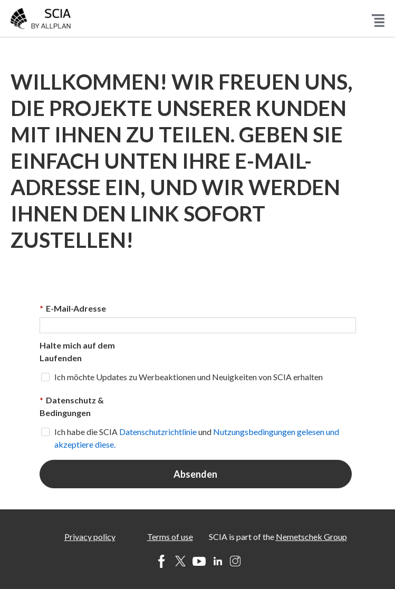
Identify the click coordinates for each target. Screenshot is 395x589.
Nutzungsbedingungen (255, 432)
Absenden (195, 474)
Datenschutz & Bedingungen (72, 406)
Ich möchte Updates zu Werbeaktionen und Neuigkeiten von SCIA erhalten (188, 377)
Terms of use (170, 537)
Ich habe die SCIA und (196, 438)
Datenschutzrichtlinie (158, 432)
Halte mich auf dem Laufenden (77, 351)
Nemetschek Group (311, 537)
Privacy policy (89, 537)
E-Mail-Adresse (73, 308)
